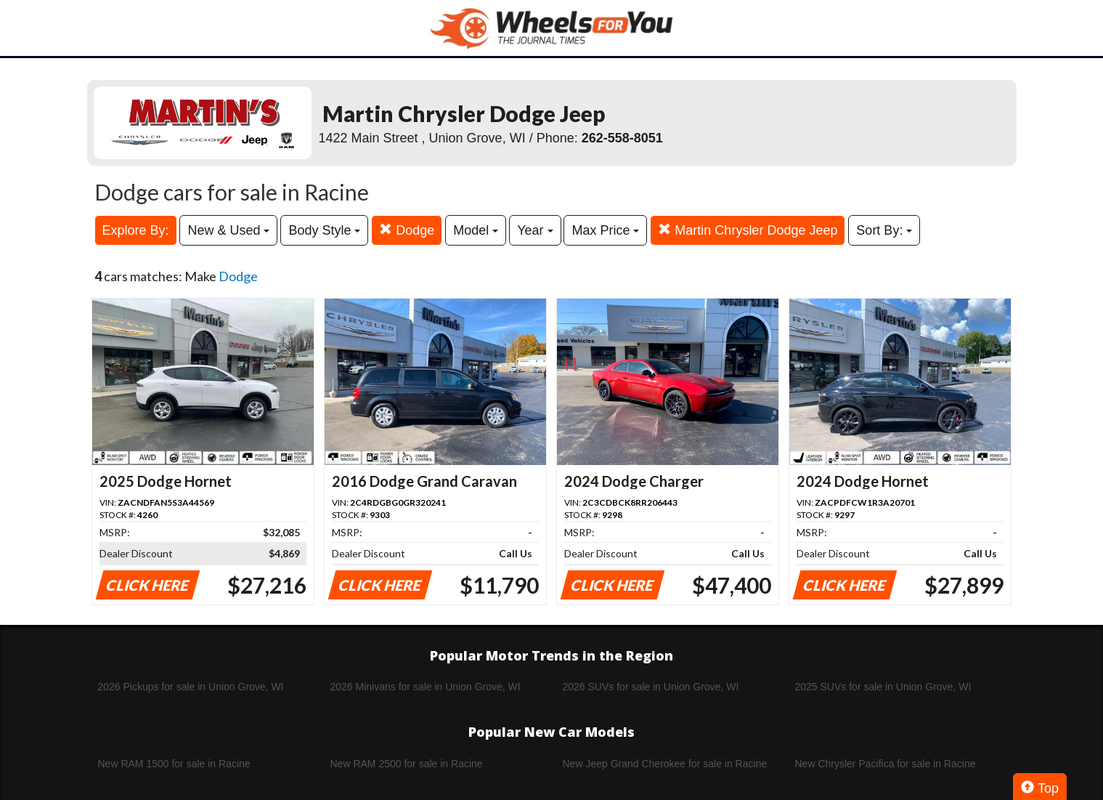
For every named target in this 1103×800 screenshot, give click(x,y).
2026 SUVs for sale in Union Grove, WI (651, 686)
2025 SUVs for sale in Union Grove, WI (883, 686)
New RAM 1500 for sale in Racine (174, 763)
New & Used (228, 230)
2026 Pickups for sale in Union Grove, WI (191, 686)
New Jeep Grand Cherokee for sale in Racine (665, 763)
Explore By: (135, 230)
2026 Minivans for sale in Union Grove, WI (425, 686)
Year (535, 230)
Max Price (605, 230)
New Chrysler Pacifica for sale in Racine (885, 763)
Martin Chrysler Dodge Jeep (747, 230)
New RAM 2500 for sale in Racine (406, 763)
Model (475, 230)
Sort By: (884, 230)
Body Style (324, 230)
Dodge (406, 230)
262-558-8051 (622, 138)
